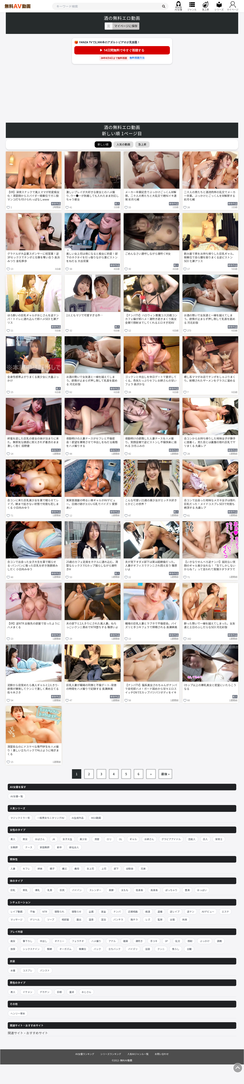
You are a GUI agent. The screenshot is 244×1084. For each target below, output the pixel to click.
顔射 (189, 941)
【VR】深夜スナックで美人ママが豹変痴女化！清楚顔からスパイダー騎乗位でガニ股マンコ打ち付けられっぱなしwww (33, 195)
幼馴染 (129, 868)
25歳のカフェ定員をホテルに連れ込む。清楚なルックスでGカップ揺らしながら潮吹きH (92, 565)
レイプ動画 (16, 911)
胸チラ (134, 919)
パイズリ (133, 949)
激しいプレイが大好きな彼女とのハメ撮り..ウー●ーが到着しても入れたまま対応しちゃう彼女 (92, 195)
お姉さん (149, 839)
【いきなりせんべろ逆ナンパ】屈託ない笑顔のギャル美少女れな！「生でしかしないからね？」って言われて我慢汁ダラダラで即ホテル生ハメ (209, 566)
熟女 (25, 839)
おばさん (40, 839)
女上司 (90, 868)
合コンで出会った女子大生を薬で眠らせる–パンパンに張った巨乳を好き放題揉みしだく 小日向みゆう (32, 565)
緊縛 (49, 949)
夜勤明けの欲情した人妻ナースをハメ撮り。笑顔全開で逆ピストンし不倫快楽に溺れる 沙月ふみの (151, 442)
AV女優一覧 (16, 796)
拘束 (184, 919)
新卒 (59, 847)
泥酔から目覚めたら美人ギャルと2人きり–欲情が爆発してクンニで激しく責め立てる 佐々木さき (33, 688)
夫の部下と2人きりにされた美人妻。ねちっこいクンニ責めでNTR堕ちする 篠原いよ (92, 625)
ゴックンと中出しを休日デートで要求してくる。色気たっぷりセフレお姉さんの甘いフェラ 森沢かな (151, 380)
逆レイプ (175, 911)
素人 (12, 839)
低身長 (139, 890)
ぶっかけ (205, 941)
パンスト (45, 970)
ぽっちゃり (171, 890)
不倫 (32, 911)
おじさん (86, 992)
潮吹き (139, 941)
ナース (28, 847)
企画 (91, 911)
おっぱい (202, 890)
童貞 (71, 992)
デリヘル (35, 919)
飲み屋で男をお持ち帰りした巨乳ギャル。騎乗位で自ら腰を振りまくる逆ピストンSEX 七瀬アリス (209, 257)
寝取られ (59, 911)
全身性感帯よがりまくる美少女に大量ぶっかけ (33, 378)
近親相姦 (133, 911)
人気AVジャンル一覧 (137, 1054)
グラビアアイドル (171, 839)
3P (166, 941)
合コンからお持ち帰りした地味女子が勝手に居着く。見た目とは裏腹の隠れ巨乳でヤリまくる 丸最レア (209, 442)
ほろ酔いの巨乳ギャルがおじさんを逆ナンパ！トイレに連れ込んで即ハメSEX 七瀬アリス (33, 318)
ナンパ (117, 911)
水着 (12, 970)
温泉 (91, 919)
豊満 (187, 890)
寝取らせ (76, 911)
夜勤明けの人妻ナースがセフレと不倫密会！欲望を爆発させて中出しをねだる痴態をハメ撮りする (92, 442)
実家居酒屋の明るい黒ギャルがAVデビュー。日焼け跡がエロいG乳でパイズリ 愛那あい (91, 503)
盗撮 (160, 911)
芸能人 (192, 839)
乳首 (49, 890)
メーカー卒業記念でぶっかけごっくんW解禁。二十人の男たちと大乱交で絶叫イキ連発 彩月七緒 (151, 195)
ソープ (50, 919)
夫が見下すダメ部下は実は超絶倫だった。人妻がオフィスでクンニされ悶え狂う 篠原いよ (151, 565)
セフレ (26, 868)
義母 (76, 868)
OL (120, 839)
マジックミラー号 (20, 818)
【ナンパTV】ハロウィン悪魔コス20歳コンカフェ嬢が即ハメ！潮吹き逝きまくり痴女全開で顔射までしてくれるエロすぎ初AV (151, 318)
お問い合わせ (162, 1054)
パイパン (77, 890)
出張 (172, 919)
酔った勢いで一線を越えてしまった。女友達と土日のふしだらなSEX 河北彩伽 (209, 625)
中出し (43, 941)
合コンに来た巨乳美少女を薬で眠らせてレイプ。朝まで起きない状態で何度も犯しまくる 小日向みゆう (33, 503)
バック (97, 949)
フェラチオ (78, 941)
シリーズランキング (110, 1054)
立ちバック (114, 949)
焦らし (175, 949)
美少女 (83, 839)
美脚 (111, 890)
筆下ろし (28, 941)
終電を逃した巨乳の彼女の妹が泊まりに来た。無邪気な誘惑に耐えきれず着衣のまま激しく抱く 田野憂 (33, 442)
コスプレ (28, 970)
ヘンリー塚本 (17, 1013)
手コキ (154, 941)
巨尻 (62, 890)
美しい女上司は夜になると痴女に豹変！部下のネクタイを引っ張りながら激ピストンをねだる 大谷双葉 (92, 257)
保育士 (219, 839)
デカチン (45, 992)
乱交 (177, 941)
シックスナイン (31, 949)
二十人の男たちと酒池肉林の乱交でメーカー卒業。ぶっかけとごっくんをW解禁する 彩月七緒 (209, 195)
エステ (225, 911)
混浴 (103, 919)
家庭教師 (45, 847)
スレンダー (95, 890)
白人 (205, 839)
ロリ (109, 839)
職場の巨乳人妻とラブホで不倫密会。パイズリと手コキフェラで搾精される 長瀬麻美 (151, 625)
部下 (116, 868)
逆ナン (190, 911)
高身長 (154, 890)
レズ (147, 919)
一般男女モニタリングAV (50, 818)
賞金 (103, 911)
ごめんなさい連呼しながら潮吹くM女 (148, 254)
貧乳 (25, 890)
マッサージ (16, 919)
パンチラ (118, 919)
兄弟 (143, 868)
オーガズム (65, 949)
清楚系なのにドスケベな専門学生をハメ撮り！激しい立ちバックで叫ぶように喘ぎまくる (33, 750)
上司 (103, 868)
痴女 (12, 941)
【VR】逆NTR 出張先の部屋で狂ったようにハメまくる (33, 625)
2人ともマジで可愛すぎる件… (84, 315)
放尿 (12, 949)
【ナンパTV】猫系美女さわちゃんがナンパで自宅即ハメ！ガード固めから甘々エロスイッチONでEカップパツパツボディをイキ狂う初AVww (151, 689)
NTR (44, 911)
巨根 (59, 992)
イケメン (28, 992)
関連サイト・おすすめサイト (28, 1033)
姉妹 (40, 868)
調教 (219, 941)
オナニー (59, 941)
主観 (189, 949)
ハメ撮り (96, 941)
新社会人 (74, 847)
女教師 (14, 847)
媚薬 (125, 941)
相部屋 (65, 919)
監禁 (160, 919)
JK (53, 839)
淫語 (147, 949)
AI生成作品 (78, 818)
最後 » (165, 774)
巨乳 (12, 890)
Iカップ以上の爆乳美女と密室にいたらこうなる (210, 687)
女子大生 (67, 839)
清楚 (96, 839)
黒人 (12, 992)
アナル (112, 941)
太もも (124, 890)
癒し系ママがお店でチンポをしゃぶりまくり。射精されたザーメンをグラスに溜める (209, 378)
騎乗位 (82, 949)
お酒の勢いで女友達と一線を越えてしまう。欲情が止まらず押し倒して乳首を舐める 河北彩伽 (209, 318)
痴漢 (147, 911)
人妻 (12, 868)
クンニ (161, 949)
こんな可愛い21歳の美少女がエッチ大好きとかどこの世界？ (151, 502)
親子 (52, 868)
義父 (64, 868)
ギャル (133, 839)
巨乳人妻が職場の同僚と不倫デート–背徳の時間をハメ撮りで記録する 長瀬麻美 (91, 687)
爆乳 (37, 890)
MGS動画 (96, 818)
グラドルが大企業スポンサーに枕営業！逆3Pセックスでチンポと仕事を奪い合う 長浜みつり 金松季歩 (33, 257)
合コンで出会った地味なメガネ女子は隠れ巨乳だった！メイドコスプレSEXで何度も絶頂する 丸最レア (209, 503)
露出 (78, 919)
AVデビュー (208, 911)
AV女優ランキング (84, 1054)
